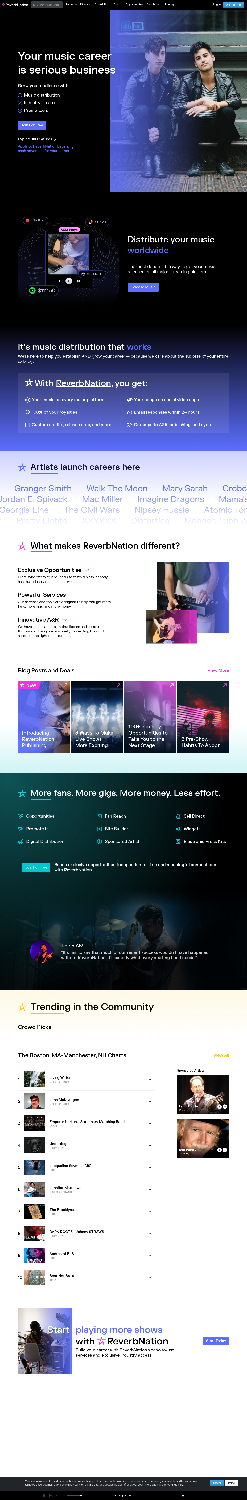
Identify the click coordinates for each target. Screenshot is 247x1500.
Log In (217, 4)
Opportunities (36, 816)
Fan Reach (111, 816)
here (180, 1484)
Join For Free (233, 4)
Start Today (216, 1341)
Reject (231, 1483)
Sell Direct (190, 816)
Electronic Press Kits (200, 841)
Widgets (188, 829)
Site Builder (112, 829)
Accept (217, 1483)
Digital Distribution (41, 841)
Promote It (33, 829)
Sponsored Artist (118, 841)
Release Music (143, 287)
